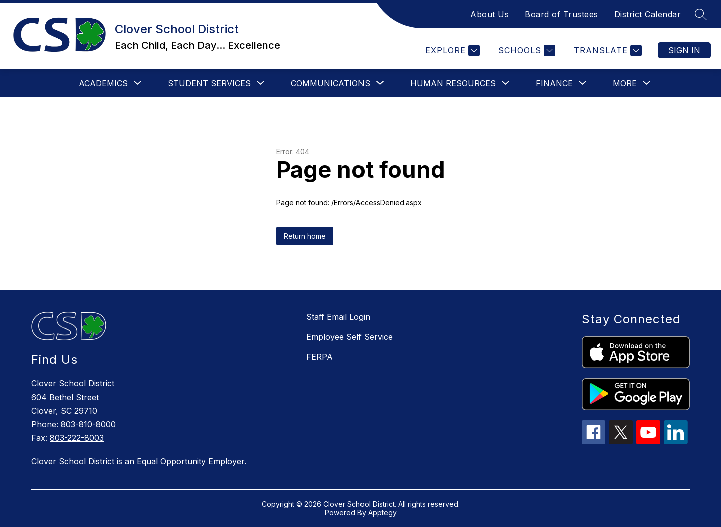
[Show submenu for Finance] (554, 83)
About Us (489, 14)
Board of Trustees (561, 14)
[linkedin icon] (676, 441)
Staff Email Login (338, 317)
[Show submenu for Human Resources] (453, 83)
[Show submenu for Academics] (103, 83)
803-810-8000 (88, 424)
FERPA (319, 357)
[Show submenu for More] (625, 83)
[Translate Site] (606, 50)
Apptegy (382, 512)
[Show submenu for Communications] (330, 83)
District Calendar (647, 14)
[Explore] (451, 50)
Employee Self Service (349, 337)
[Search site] (701, 14)
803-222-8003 (77, 438)
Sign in (684, 50)
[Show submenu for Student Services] (209, 83)
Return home (305, 236)
